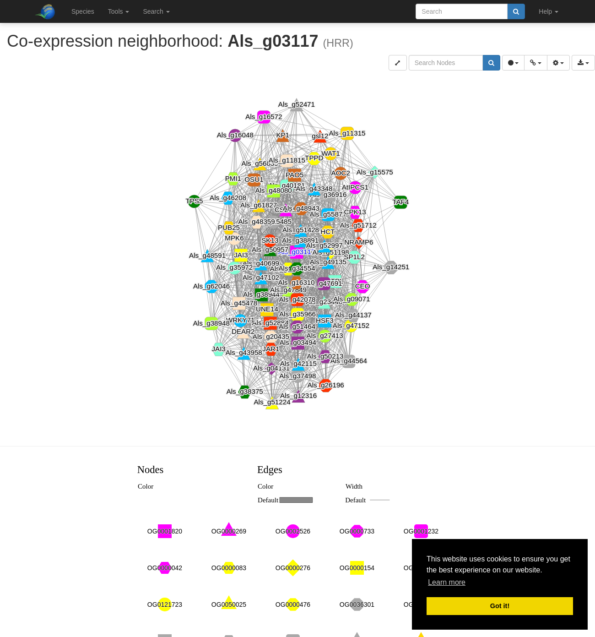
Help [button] (548, 11)
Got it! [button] (499, 606)
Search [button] (156, 11)
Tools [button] (119, 11)
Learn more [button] (446, 582)
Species (82, 11)
